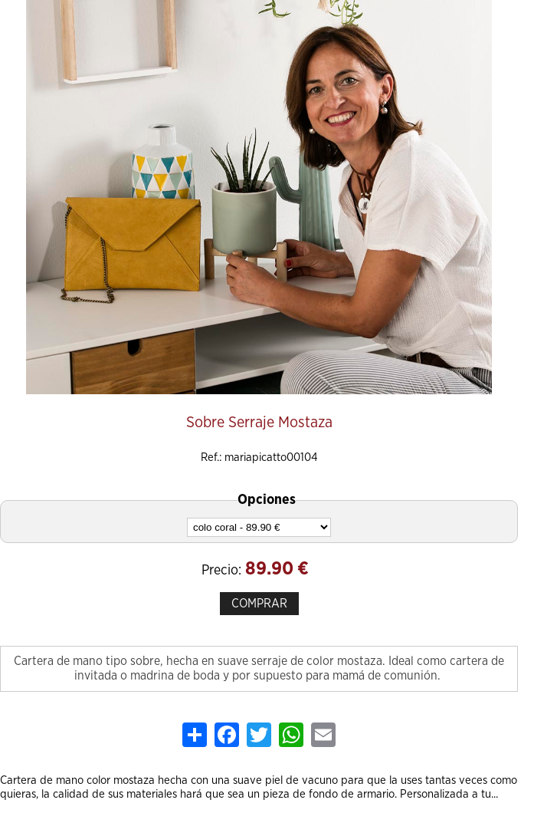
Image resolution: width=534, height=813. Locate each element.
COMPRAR (259, 603)
